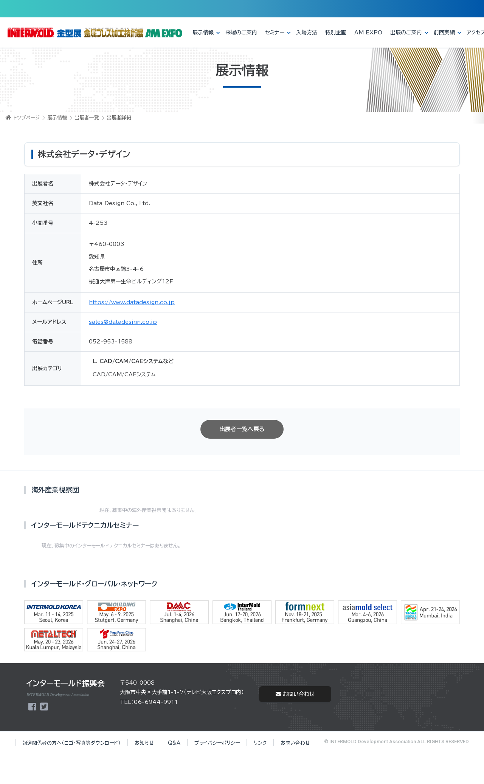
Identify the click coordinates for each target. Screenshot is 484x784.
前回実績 (444, 32)
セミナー (274, 32)
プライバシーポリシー (217, 743)
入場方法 (306, 32)
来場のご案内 (241, 32)
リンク (260, 743)
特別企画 (335, 32)
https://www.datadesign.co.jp (132, 302)
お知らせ (144, 743)
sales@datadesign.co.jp (123, 322)
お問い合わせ (295, 694)
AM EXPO (368, 32)
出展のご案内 (406, 32)
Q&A (174, 743)
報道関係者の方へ (71, 743)
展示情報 (203, 32)
